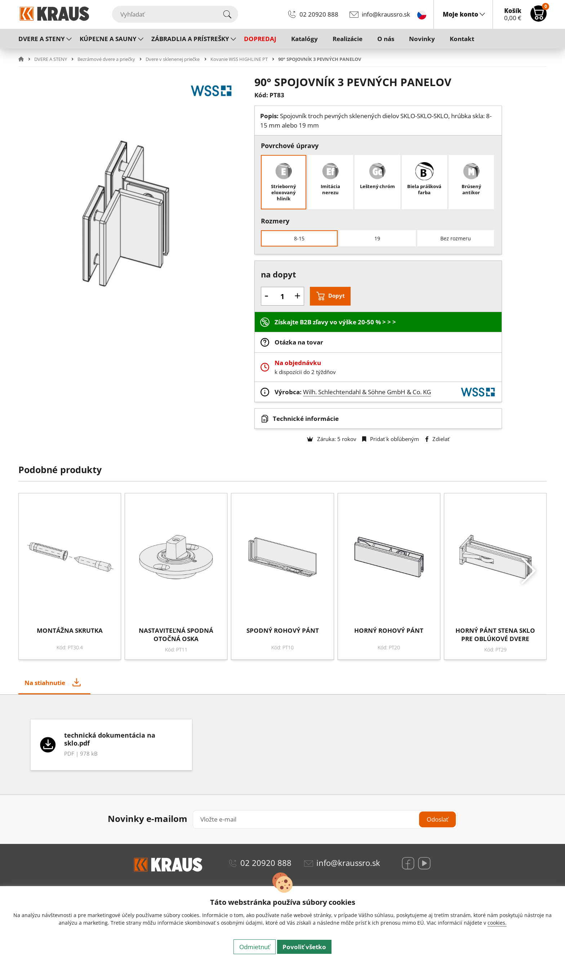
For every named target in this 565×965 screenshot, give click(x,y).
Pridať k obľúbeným (390, 439)
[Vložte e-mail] (325, 819)
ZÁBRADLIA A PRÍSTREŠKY (190, 39)
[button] (25, 59)
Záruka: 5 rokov (331, 439)
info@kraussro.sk (386, 14)
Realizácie (347, 39)
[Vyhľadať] (175, 14)
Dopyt (336, 295)
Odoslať (437, 819)
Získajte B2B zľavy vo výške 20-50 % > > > (335, 322)
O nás (385, 39)
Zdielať (437, 439)
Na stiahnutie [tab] (45, 683)
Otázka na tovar (299, 342)
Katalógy (304, 39)
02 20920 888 (318, 14)
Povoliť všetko (304, 947)
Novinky (422, 39)
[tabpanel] (282, 745)
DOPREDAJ (260, 39)
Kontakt (462, 39)
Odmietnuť (254, 947)
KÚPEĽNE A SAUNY (108, 39)
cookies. (497, 922)
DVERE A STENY (41, 39)
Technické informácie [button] (306, 418)
